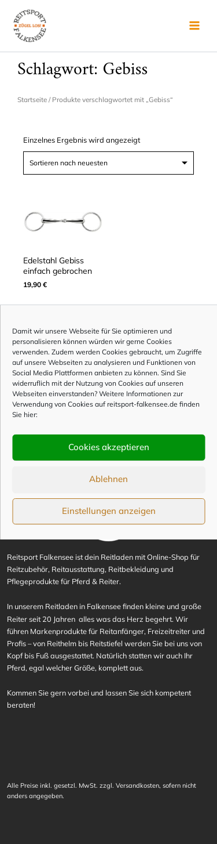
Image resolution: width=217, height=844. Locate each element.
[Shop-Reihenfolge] (108, 163)
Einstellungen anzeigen (109, 510)
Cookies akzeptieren (108, 446)
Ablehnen (108, 478)
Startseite (32, 99)
